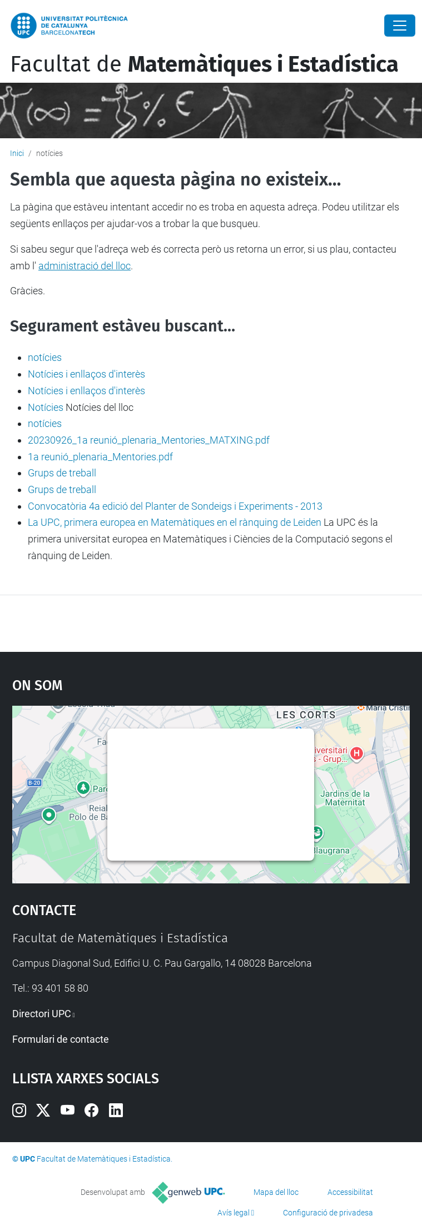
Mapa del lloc (276, 1192)
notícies (45, 357)
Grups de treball (62, 473)
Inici (17, 153)
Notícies (45, 407)
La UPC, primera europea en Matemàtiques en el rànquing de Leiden (174, 522)
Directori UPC (41, 1013)
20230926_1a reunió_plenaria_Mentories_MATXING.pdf (149, 440)
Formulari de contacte (60, 1039)
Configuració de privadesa (328, 1212)
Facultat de (204, 64)
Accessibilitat (350, 1192)
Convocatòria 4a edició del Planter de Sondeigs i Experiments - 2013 (175, 506)
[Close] (399, 25)
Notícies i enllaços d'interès (86, 374)
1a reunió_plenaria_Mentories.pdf (100, 457)
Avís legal (233, 1212)
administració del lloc (84, 266)
